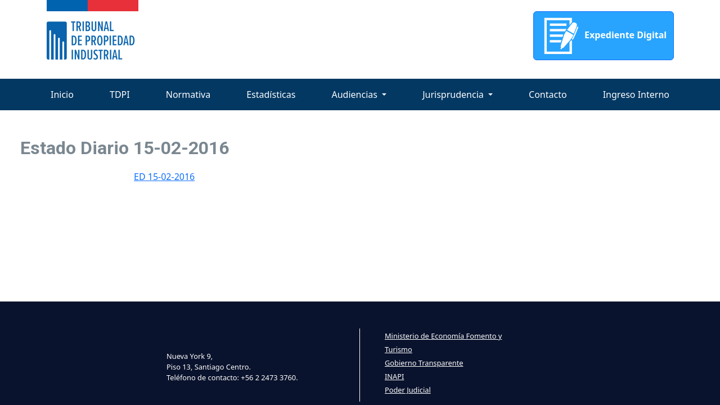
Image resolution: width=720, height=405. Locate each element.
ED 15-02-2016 (164, 176)
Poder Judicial (408, 390)
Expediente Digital (604, 35)
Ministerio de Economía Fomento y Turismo (443, 342)
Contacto (548, 94)
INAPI (394, 376)
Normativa (188, 94)
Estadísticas (270, 94)
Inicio (62, 94)
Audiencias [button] (355, 94)
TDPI (120, 94)
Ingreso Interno (636, 94)
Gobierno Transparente (424, 363)
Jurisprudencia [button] (454, 94)
